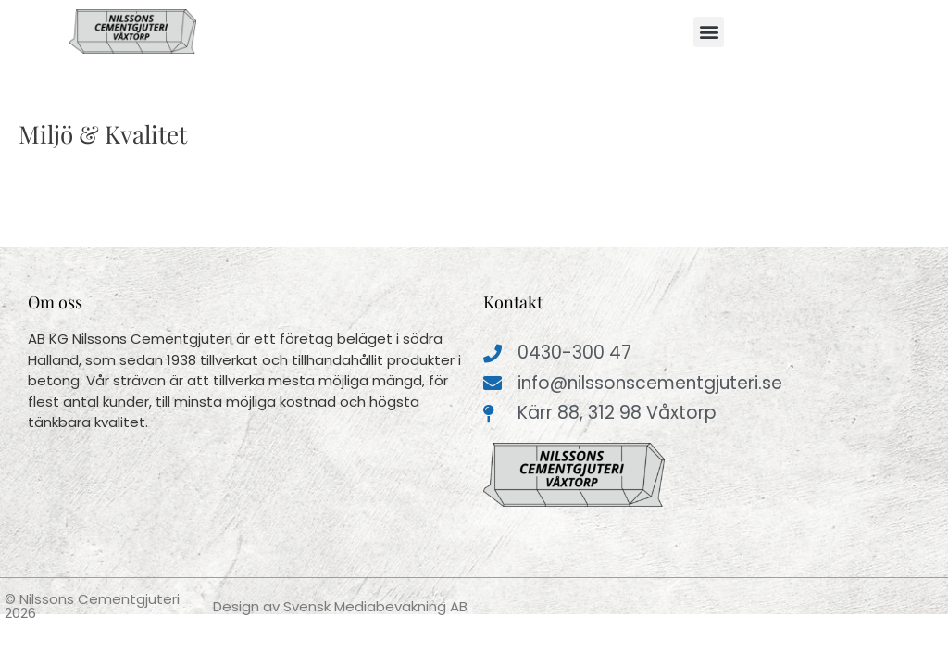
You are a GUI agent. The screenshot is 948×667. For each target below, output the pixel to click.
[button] (708, 32)
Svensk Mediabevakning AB (375, 606)
